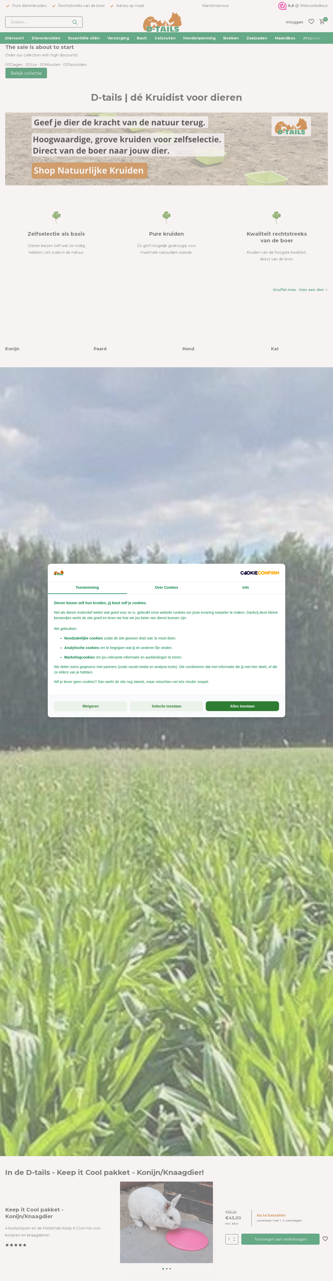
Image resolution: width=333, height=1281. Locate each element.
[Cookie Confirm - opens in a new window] (259, 572)
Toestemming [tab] (87, 587)
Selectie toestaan (166, 706)
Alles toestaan (242, 706)
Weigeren (91, 706)
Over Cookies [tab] (166, 587)
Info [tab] (245, 587)
